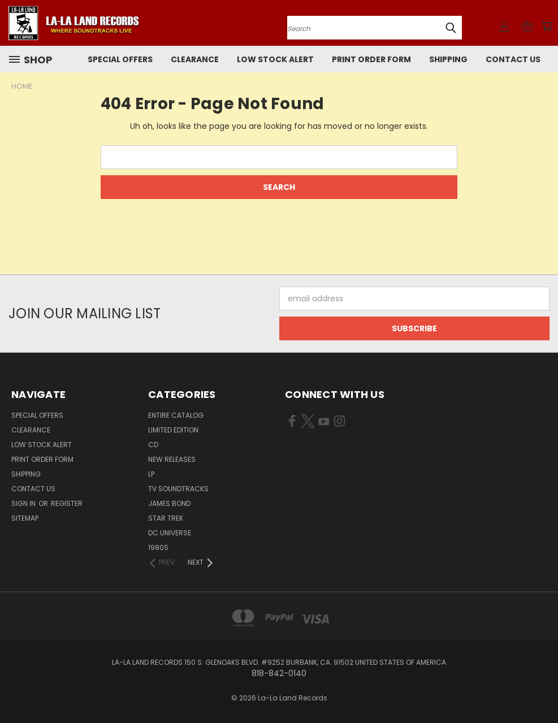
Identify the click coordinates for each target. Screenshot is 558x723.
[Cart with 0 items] (546, 26)
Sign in (24, 503)
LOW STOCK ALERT (275, 59)
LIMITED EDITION (173, 430)
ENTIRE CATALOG (176, 415)
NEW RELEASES (172, 459)
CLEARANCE (195, 59)
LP (151, 474)
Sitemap (24, 518)
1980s (158, 547)
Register (67, 503)
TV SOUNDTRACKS (178, 488)
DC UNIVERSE (169, 533)
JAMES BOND (169, 503)
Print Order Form (371, 59)
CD (153, 444)
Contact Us (513, 59)
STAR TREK (165, 518)
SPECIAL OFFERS (120, 59)
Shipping (448, 59)
